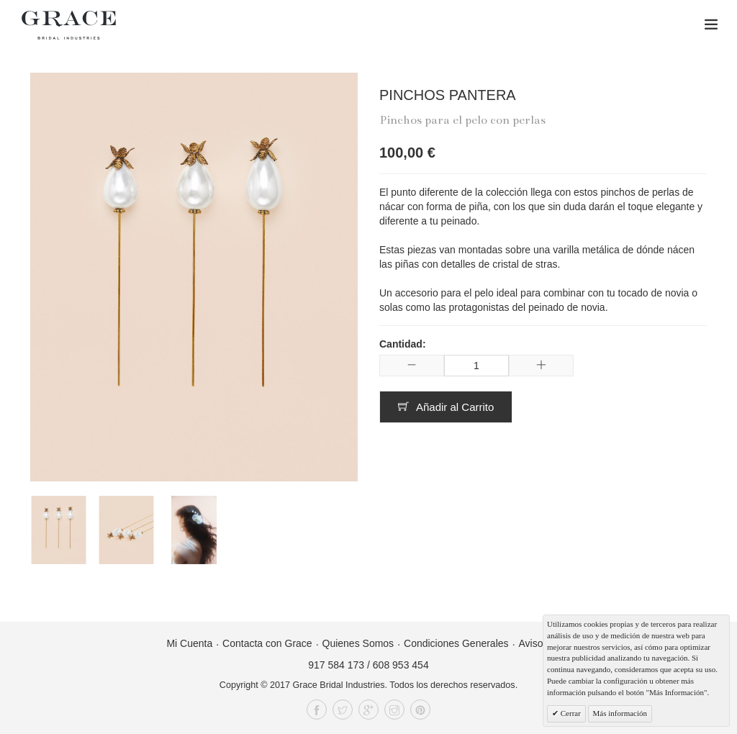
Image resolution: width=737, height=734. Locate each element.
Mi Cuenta (189, 643)
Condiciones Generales (456, 643)
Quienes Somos (358, 643)
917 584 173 (336, 665)
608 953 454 (401, 665)
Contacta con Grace (267, 643)
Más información (620, 713)
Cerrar (570, 713)
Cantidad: (402, 344)
